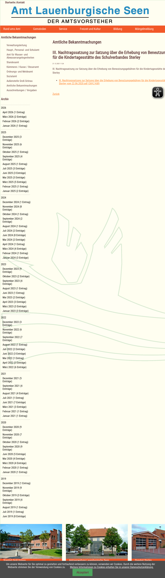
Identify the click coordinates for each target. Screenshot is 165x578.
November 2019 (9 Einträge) (12, 489)
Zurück (56, 93)
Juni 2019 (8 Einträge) (14, 516)
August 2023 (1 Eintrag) (15, 288)
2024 (3, 197)
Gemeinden (39, 29)
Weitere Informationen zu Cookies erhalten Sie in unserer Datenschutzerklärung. (112, 567)
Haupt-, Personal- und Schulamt (23, 49)
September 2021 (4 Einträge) (12, 387)
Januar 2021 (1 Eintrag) (15, 415)
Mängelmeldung (144, 29)
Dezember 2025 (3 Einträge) (12, 138)
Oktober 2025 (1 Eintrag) (15, 152)
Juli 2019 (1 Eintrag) (13, 511)
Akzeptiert (82, 572)
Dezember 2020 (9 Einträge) (12, 428)
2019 (3, 478)
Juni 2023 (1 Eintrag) (13, 292)
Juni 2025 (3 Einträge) (14, 173)
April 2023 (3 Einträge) (14, 301)
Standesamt (13, 62)
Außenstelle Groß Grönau (20, 80)
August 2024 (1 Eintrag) (15, 226)
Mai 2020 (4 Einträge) (14, 458)
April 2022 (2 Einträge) (14, 362)
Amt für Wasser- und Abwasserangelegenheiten (20, 56)
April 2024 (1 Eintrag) (14, 244)
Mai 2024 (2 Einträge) (14, 239)
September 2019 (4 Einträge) (12, 501)
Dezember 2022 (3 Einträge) (12, 324)
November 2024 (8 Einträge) (12, 208)
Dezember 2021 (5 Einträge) (12, 380)
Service (63, 29)
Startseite (10, 2)
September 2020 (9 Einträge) (12, 448)
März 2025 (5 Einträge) (14, 182)
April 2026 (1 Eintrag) (14, 112)
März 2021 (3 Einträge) (14, 406)
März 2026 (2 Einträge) (14, 116)
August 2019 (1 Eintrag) (15, 507)
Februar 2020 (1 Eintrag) (15, 467)
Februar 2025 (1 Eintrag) (15, 186)
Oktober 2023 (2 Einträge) (16, 276)
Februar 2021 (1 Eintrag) (15, 411)
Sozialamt (12, 76)
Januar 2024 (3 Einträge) (16, 257)
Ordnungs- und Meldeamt (20, 71)
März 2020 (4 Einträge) (14, 463)
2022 (3, 317)
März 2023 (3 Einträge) (14, 306)
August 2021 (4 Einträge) (16, 393)
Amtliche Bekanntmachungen (22, 85)
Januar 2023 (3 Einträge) (16, 310)
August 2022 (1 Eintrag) (15, 344)
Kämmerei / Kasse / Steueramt (23, 66)
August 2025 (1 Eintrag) (15, 164)
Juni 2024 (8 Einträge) (14, 235)
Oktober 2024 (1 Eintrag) (15, 214)
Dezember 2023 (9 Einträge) (12, 270)
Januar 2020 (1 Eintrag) (15, 472)
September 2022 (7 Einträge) (12, 339)
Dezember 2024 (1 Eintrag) (16, 202)
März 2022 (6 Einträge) (14, 367)
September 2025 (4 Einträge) (12, 158)
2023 (3, 264)
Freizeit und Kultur (90, 29)
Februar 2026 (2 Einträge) (16, 121)
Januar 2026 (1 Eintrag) (15, 125)
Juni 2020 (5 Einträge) (14, 454)
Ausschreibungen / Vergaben (22, 90)
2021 (3, 373)
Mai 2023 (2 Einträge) (14, 297)
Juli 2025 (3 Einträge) (14, 168)
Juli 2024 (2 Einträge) (14, 230)
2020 (3, 422)
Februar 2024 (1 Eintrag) (15, 253)
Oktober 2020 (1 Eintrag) (15, 442)
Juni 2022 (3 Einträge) (14, 353)
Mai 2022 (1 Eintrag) (13, 358)
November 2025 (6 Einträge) (12, 146)
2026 (3, 107)
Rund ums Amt (11, 29)
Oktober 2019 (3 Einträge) (16, 495)
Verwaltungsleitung (17, 45)
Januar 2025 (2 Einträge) (16, 191)
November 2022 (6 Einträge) (12, 331)
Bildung (117, 29)
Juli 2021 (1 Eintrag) (13, 397)
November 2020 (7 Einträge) (12, 436)
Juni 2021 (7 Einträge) (14, 402)
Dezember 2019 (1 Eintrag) (16, 483)
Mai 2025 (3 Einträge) (14, 177)
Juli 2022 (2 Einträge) (14, 349)
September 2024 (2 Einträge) (12, 220)
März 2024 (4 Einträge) (14, 248)
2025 (3, 132)
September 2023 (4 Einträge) (12, 282)
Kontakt (21, 2)
